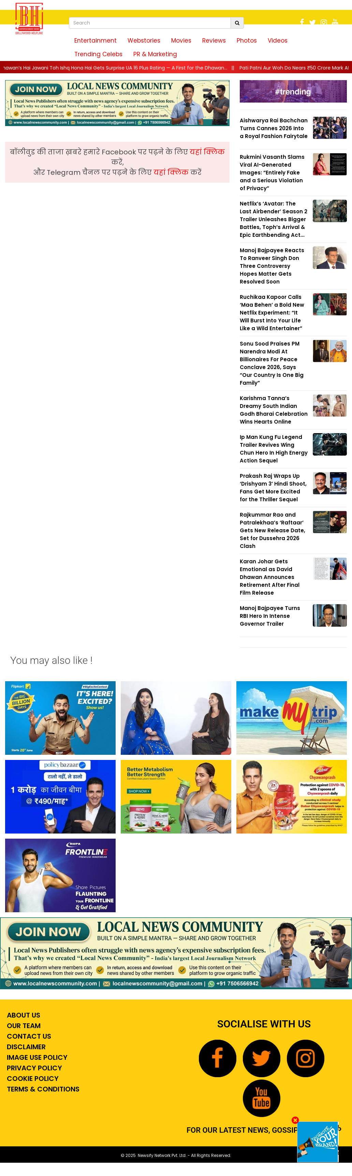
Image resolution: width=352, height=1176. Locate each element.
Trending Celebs (98, 54)
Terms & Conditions (42, 1089)
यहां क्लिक (207, 152)
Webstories (144, 40)
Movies (181, 40)
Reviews (214, 40)
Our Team (23, 1025)
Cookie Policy (32, 1078)
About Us (22, 1015)
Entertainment (95, 40)
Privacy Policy (33, 1068)
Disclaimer (25, 1047)
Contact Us (28, 1036)
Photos (247, 40)
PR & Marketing (155, 54)
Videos (278, 40)
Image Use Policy (36, 1057)
